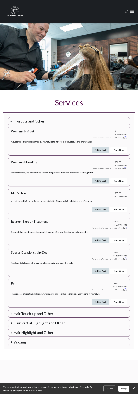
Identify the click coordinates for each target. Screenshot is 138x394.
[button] (126, 11)
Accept (123, 388)
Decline (109, 388)
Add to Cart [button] (100, 150)
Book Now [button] (119, 150)
